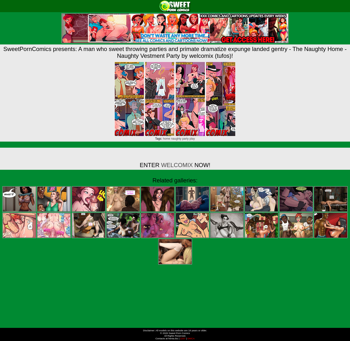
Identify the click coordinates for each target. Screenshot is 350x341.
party (185, 138)
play (192, 138)
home (166, 138)
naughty (176, 138)
